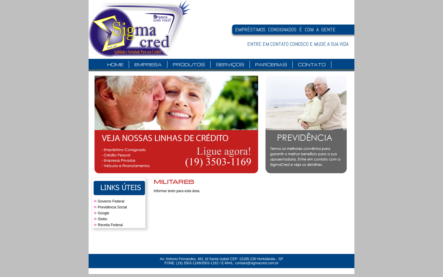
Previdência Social (112, 207)
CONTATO (312, 64)
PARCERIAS (271, 64)
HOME (115, 64)
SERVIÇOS (230, 64)
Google (103, 213)
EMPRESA (148, 64)
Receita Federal (110, 225)
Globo (102, 219)
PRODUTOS (189, 64)
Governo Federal (111, 201)
